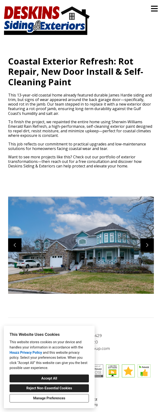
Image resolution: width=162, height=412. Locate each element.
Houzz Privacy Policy (26, 353)
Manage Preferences (49, 398)
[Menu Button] (154, 8)
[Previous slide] (15, 245)
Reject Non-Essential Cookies (49, 388)
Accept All (49, 378)
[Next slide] (147, 245)
